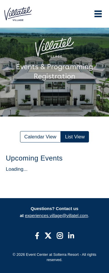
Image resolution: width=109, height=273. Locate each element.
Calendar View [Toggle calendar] (40, 137)
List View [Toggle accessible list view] (75, 137)
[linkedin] (71, 236)
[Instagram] (60, 236)
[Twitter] (47, 236)
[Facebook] (37, 236)
